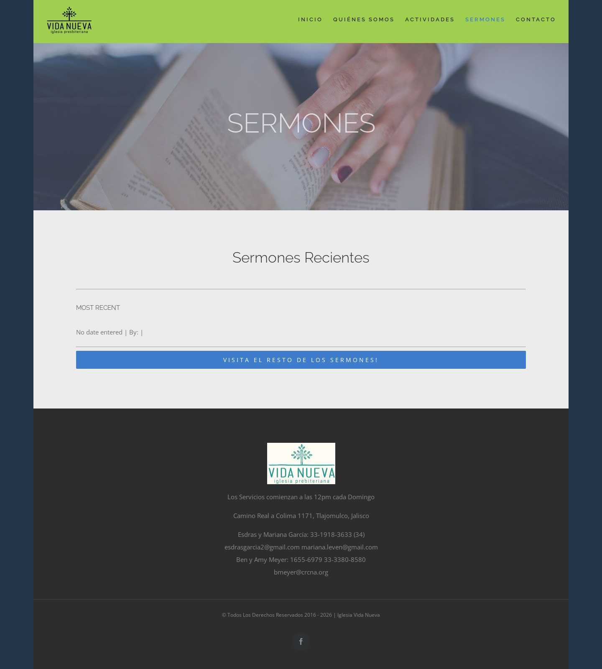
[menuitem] (315, 19)
